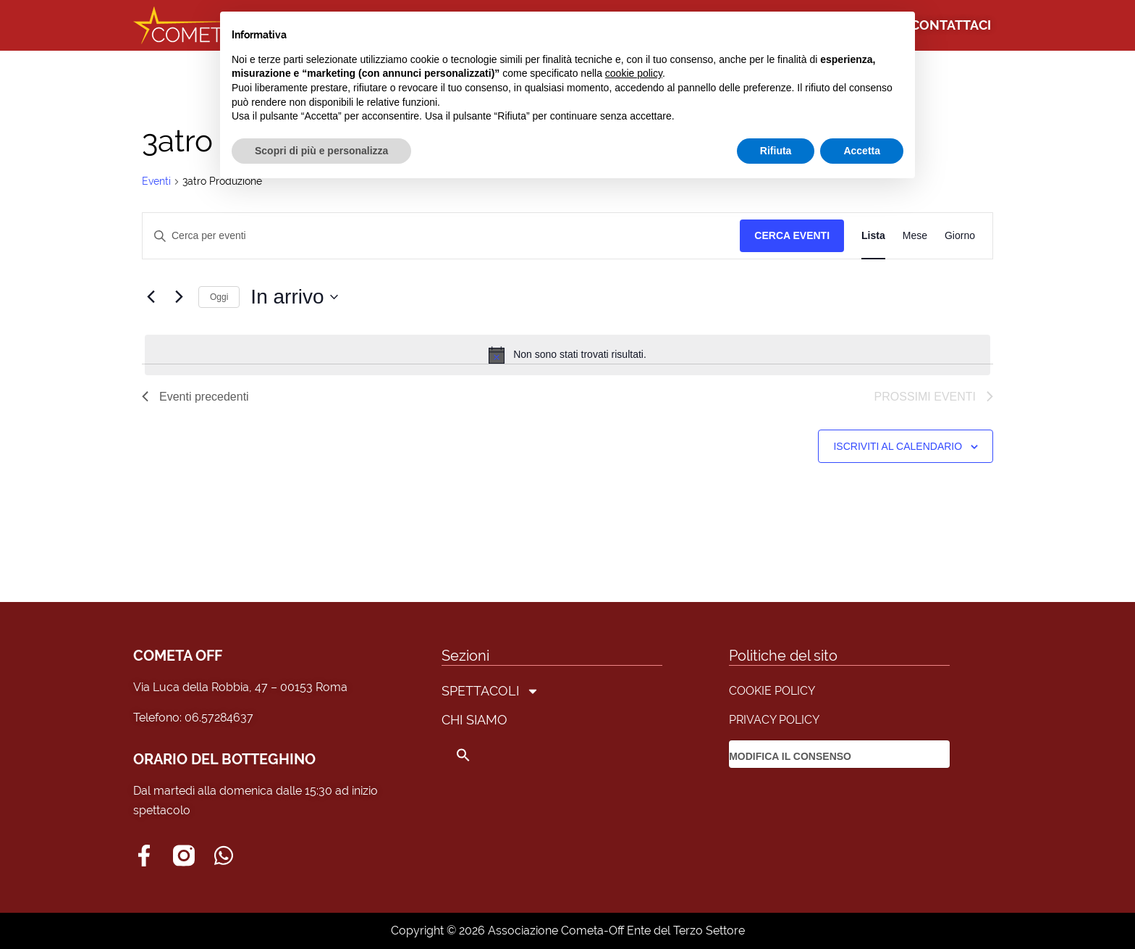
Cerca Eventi (792, 235)
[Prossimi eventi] (178, 297)
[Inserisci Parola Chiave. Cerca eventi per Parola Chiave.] (441, 236)
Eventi (156, 181)
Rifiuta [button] (776, 150)
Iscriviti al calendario (897, 446)
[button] (490, 755)
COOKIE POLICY (772, 691)
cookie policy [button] (633, 73)
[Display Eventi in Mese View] (915, 236)
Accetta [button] (861, 150)
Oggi (219, 297)
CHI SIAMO (474, 719)
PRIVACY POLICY (774, 720)
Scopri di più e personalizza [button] (321, 150)
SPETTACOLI (490, 691)
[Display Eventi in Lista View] (873, 236)
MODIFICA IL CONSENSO (790, 756)
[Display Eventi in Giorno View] (960, 236)
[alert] (567, 355)
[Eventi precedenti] (150, 297)
